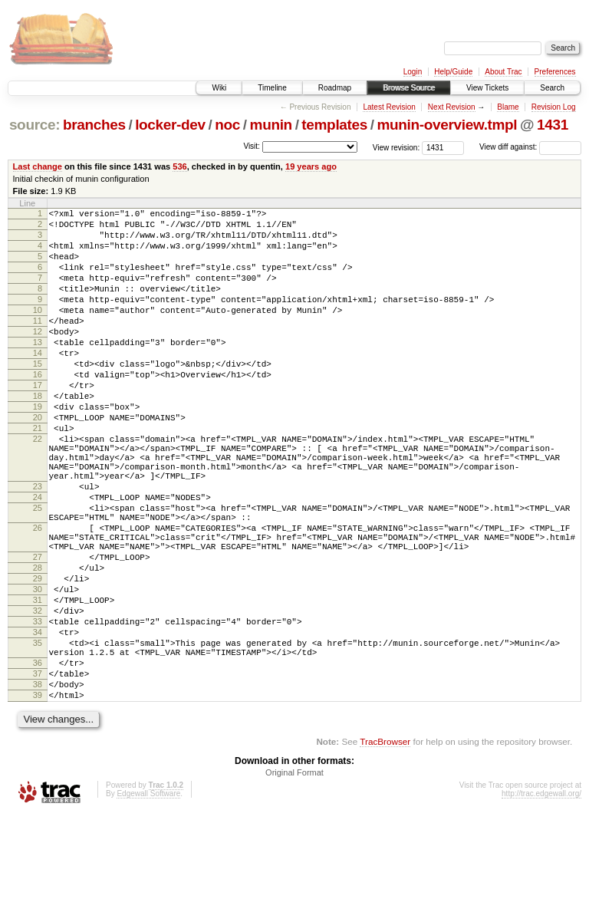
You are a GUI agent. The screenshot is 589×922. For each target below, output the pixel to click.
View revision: (396, 147)
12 (37, 356)
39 (37, 800)
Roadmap (334, 88)
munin (271, 125)
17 (37, 421)
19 (37, 448)
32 (37, 698)
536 (179, 166)
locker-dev (170, 125)
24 (37, 559)
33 (37, 711)
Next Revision (451, 107)
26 (37, 596)
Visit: (251, 146)
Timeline (272, 88)
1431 (552, 125)
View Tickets (487, 88)
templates (334, 125)
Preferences (555, 72)
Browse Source (409, 88)
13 (37, 369)
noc (227, 125)
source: (34, 125)
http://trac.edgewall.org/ (541, 901)
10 (37, 330)
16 (37, 408)
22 (37, 487)
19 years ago (311, 166)
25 (37, 572)
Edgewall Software (148, 901)
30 (37, 672)
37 (37, 774)
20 (37, 461)
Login (412, 72)
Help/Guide (453, 72)
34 (37, 724)
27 (37, 632)
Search (552, 88)
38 (37, 787)
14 (37, 382)
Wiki (219, 88)
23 (37, 546)
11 (37, 343)
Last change (37, 166)
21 (37, 474)
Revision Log (553, 107)
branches (94, 125)
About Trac (503, 72)
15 (37, 395)
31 (37, 685)
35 (37, 737)
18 (37, 435)
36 (37, 761)
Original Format (294, 880)
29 (37, 659)
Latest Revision (389, 107)
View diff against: (530, 147)
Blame (507, 107)
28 (37, 645)
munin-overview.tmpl (447, 125)
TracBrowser (385, 849)
